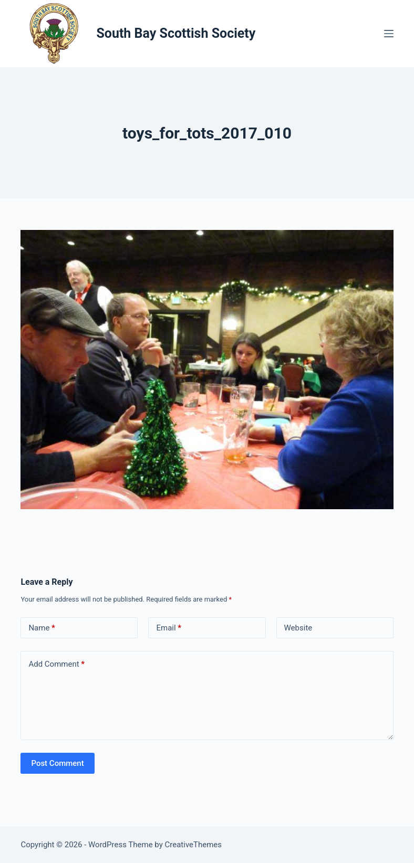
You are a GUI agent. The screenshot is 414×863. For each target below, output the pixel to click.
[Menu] (389, 33)
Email (168, 628)
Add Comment (56, 664)
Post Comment (57, 763)
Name (41, 628)
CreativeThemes (193, 844)
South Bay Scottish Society (175, 33)
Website (298, 628)
